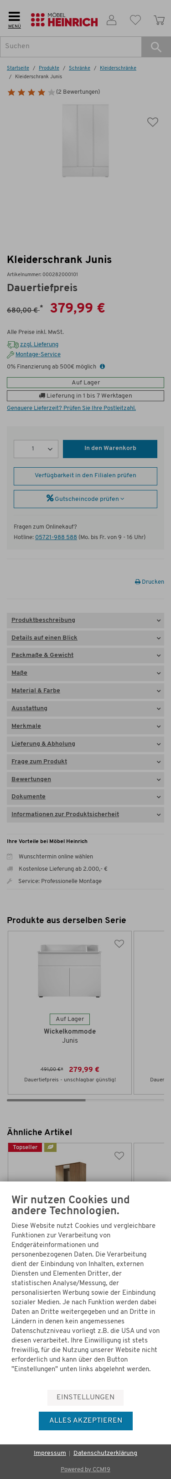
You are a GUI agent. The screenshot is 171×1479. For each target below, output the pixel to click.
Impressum (50, 1453)
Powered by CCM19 (85, 1470)
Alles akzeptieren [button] (85, 1420)
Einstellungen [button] (85, 1397)
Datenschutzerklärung (105, 1453)
